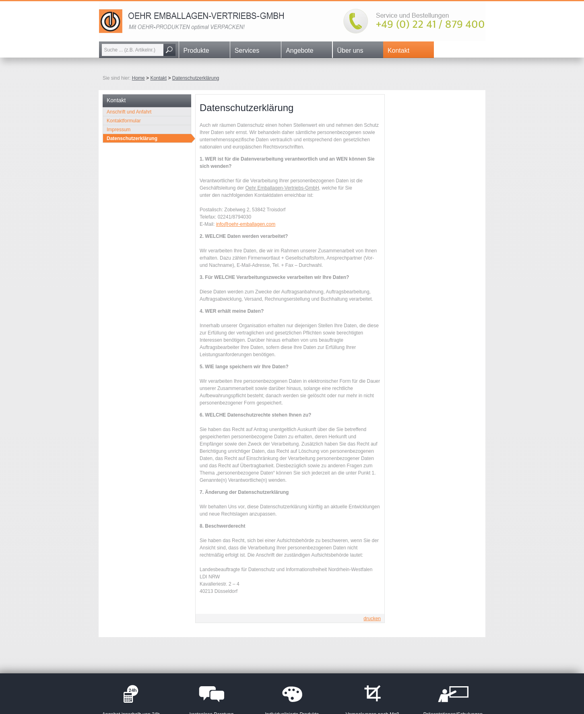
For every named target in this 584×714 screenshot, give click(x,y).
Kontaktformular (124, 121)
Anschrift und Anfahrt (129, 112)
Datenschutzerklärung (195, 78)
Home (138, 78)
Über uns (350, 50)
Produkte (196, 50)
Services (247, 50)
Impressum (118, 129)
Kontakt (398, 50)
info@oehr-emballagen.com (246, 224)
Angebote (300, 50)
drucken (372, 618)
